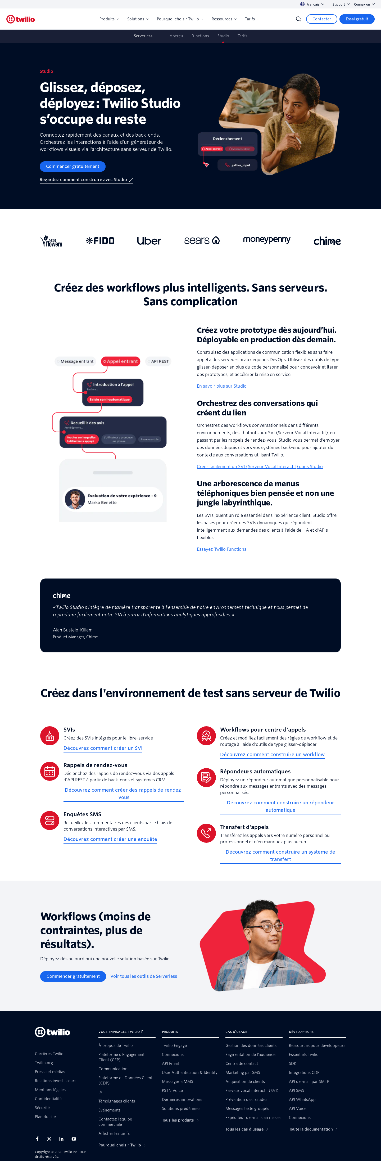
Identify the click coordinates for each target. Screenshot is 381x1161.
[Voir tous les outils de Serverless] (143, 976)
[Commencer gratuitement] (73, 166)
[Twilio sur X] (51, 1139)
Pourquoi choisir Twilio (180, 19)
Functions (200, 36)
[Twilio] (20, 19)
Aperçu (176, 36)
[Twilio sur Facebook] (39, 1138)
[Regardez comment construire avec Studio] (86, 179)
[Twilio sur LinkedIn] (63, 1139)
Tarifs (252, 19)
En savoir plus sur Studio (222, 386)
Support (341, 4)
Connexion (364, 4)
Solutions (137, 19)
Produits (109, 19)
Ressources (224, 19)
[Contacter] (321, 19)
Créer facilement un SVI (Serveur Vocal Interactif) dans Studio (260, 466)
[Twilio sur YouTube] (75, 1138)
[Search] (298, 19)
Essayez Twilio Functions (221, 549)
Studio (223, 36)
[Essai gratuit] (357, 19)
